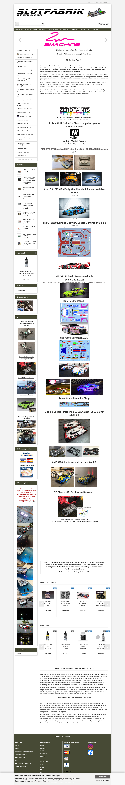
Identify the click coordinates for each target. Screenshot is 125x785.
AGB (16, 760)
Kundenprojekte (21, 66)
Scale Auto (42, 759)
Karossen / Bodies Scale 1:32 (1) (81, 29)
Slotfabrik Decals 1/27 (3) (23, 120)
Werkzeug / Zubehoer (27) (24, 159)
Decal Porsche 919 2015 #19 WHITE (83, 603)
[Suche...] (17, 24)
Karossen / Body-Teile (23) (24, 108)
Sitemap (19, 653)
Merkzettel (103, 2)
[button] (89, 2)
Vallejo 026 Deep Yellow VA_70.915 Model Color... (47, 646)
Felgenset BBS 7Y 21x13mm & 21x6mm (65, 603)
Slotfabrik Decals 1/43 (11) (24, 127)
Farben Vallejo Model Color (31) (25, 134)
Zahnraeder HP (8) (21, 155)
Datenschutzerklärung (43, 781)
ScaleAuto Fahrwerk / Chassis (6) (25, 90)
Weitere (95, 29)
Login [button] (95, 2)
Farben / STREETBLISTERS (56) (24, 74)
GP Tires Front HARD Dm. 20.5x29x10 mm (100, 603)
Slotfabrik (69, 572)
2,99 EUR (26, 279)
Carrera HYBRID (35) (24, 116)
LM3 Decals (78, 301)
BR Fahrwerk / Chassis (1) (23, 29)
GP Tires (42, 764)
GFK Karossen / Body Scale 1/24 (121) (24, 104)
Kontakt (17, 748)
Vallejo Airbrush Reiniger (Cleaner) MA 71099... (83, 646)
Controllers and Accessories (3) (59, 29)
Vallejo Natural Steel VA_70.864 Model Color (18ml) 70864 (26, 273)
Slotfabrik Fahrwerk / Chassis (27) (24, 85)
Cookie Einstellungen (20, 766)
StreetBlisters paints (45, 751)
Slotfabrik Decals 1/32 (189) (24, 123)
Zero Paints (43, 748)
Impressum (18, 745)
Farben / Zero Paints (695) (24, 70)
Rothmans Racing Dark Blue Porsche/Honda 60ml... (47, 603)
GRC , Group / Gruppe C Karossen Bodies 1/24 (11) (25, 79)
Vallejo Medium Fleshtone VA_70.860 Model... (65, 646)
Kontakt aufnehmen (58, 723)
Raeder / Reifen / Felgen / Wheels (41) (24, 138)
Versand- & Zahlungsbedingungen (24, 751)
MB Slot (42, 767)
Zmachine (42, 756)
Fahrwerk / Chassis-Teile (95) (25, 100)
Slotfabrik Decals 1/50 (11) (24, 131)
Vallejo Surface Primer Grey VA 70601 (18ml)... (100, 646)
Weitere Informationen (102, 780)
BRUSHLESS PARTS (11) (39, 29)
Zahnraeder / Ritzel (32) (23, 152)
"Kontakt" (32, 502)
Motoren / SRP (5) (22, 148)
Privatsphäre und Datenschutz (23, 763)
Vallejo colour (43, 753)
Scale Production (44, 761)
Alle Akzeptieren (102, 776)
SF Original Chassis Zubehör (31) (25, 95)
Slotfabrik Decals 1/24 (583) (24, 112)
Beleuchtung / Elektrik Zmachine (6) (23, 144)
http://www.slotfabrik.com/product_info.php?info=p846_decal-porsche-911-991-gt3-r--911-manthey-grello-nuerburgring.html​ (74, 282)
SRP (41, 770)
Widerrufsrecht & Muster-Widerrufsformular (21, 756)
